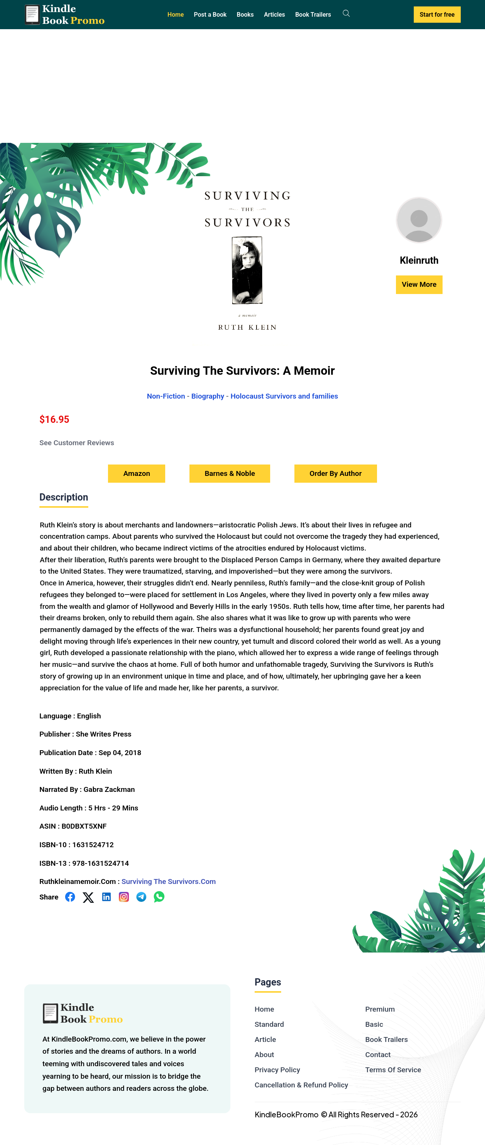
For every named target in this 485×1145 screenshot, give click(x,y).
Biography (207, 396)
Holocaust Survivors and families (284, 396)
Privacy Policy (277, 1069)
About (264, 1054)
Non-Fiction (166, 396)
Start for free (437, 14)
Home (175, 14)
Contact (378, 1054)
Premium (380, 1009)
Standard (269, 1024)
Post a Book (210, 14)
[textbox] (242, 606)
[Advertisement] (242, 86)
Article (265, 1039)
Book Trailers (313, 14)
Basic (374, 1024)
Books (245, 14)
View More (419, 284)
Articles (274, 14)
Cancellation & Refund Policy (301, 1085)
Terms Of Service (393, 1069)
